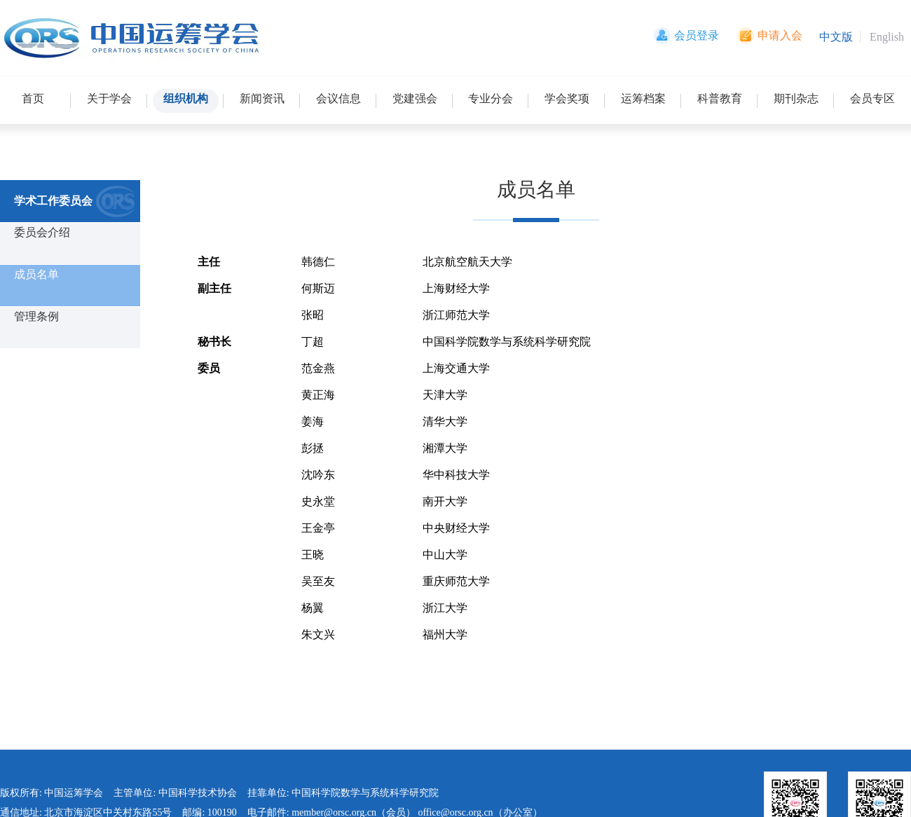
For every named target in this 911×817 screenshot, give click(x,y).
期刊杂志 (796, 98)
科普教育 (719, 98)
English (887, 37)
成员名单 (36, 274)
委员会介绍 (42, 232)
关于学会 (109, 98)
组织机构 (185, 98)
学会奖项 (566, 98)
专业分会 (490, 98)
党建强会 (414, 98)
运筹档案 (643, 98)
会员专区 (872, 98)
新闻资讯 (262, 98)
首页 (33, 98)
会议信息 (338, 98)
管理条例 (36, 316)
